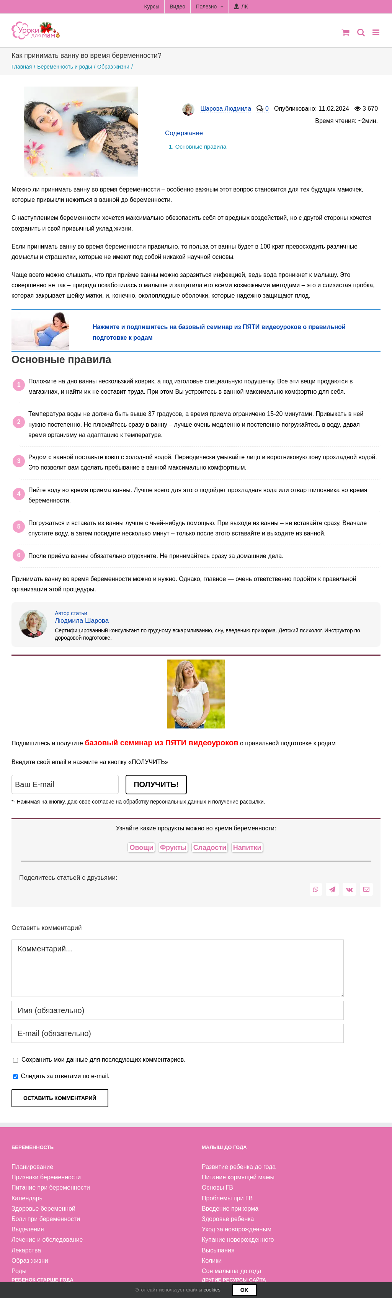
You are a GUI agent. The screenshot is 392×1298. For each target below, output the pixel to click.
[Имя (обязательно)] (177, 1010)
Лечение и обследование (47, 1239)
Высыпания (218, 1250)
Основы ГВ (217, 1187)
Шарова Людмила (225, 109)
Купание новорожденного (238, 1239)
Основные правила (201, 146)
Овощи (141, 847)
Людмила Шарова (82, 620)
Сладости (210, 847)
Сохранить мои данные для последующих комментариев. (103, 1059)
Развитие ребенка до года (239, 1167)
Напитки (247, 847)
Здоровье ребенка (228, 1219)
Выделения (27, 1229)
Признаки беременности (46, 1177)
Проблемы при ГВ (227, 1198)
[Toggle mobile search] (361, 32)
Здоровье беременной (43, 1208)
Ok (244, 1290)
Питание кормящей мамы (238, 1177)
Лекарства (26, 1250)
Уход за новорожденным (236, 1229)
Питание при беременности (50, 1187)
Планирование (32, 1167)
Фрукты (173, 847)
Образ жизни (29, 1260)
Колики (212, 1260)
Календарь (26, 1198)
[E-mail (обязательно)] (177, 1033)
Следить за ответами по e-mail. (61, 1076)
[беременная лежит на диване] (40, 315)
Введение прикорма (230, 1208)
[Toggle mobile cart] (346, 32)
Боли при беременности (45, 1219)
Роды (18, 1271)
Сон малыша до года (231, 1271)
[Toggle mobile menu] (376, 32)
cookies (212, 1290)
